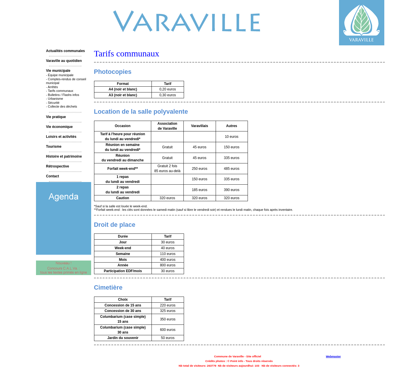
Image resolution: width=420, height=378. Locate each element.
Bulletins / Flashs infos (63, 95)
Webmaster (333, 356)
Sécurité (54, 102)
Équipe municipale (60, 75)
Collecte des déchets (62, 106)
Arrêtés (53, 87)
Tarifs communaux (60, 90)
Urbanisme (55, 98)
